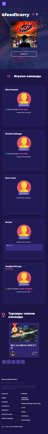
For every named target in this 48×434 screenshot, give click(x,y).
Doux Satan (10, 178)
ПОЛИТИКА (25, 416)
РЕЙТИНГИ (5, 410)
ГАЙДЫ (4, 398)
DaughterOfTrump (13, 266)
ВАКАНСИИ (25, 399)
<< (4, 362)
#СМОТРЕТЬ (5, 406)
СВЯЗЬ (23, 412)
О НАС (23, 408)
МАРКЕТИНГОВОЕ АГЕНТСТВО (31, 403)
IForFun (8, 222)
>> (23, 362)
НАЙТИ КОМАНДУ (7, 418)
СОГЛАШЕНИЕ (25, 420)
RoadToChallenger (13, 134)
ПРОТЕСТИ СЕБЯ (7, 414)
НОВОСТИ (5, 394)
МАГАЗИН (24, 394)
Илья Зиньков (11, 90)
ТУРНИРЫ (5, 402)
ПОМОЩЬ (24, 398)
